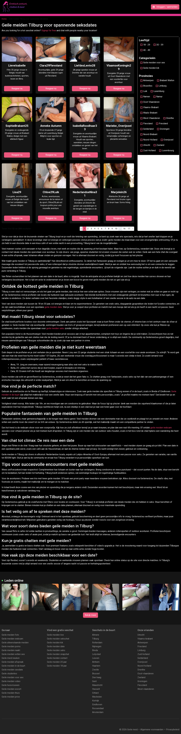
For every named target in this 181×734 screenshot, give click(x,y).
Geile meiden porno (11, 646)
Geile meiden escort (11, 689)
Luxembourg (166, 150)
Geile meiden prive (11, 696)
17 (129, 229)
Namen (145, 96)
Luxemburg (157, 91)
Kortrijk (95, 700)
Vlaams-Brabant (149, 107)
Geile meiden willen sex (13, 654)
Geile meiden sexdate (12, 669)
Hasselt (96, 689)
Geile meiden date (56, 646)
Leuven (95, 658)
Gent (94, 681)
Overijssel (167, 139)
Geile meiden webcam (12, 638)
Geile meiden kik (149, 68)
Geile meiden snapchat (58, 654)
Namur (157, 96)
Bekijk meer (90, 615)
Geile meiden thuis (11, 693)
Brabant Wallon (165, 80)
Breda (95, 650)
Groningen (163, 129)
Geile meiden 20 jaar (57, 662)
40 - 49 (145, 50)
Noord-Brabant (148, 134)
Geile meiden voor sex (152, 62)
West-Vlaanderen (150, 118)
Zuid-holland (143, 654)
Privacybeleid (172, 729)
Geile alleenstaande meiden (15, 642)
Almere (95, 635)
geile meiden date (53, 307)
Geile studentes (9, 673)
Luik (143, 91)
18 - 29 (145, 44)
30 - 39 (158, 44)
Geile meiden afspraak (12, 662)
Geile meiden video (11, 681)
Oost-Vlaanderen (150, 102)
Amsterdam (97, 712)
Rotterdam (97, 642)
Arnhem (96, 662)
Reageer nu (17, 88)
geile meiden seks (55, 328)
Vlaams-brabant (145, 638)
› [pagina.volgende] (132, 229)
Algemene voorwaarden (151, 729)
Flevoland (146, 123)
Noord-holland (144, 665)
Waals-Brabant (148, 112)
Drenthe (168, 118)
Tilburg (95, 638)
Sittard (95, 693)
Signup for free (48, 30)
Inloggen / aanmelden (165, 7)
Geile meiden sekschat (58, 638)
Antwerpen (147, 80)
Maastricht (97, 685)
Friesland (162, 123)
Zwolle (95, 669)
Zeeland (159, 145)
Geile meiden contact (57, 658)
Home (4, 19)
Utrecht (145, 145)
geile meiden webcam (161, 427)
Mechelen (97, 696)
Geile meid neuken (11, 658)
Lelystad (96, 654)
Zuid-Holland (148, 150)
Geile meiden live (55, 635)
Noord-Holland (148, 139)
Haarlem (96, 665)
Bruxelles (146, 85)
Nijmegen (96, 646)
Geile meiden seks (56, 650)
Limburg (161, 85)
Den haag (96, 677)
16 (124, 229)
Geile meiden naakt (11, 650)
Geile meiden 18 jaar (57, 665)
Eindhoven (97, 704)
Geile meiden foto (10, 635)
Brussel (96, 673)
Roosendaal (98, 708)
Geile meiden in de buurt (13, 665)
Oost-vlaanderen (145, 673)
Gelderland (147, 129)
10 (116, 229)
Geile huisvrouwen (10, 685)
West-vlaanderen (145, 689)
